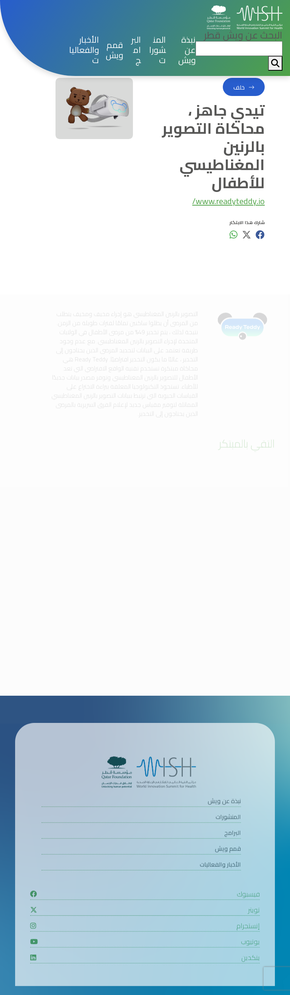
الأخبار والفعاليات (84, 50)
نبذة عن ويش (187, 50)
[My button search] (275, 63)
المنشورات (157, 50)
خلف (239, 87)
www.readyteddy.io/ (228, 202)
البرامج (136, 50)
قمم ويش (114, 50)
